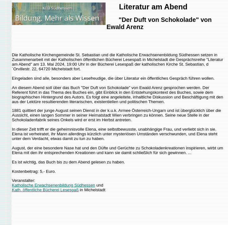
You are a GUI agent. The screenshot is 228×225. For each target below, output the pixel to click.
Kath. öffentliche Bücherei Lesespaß (45, 190)
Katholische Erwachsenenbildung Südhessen (53, 185)
